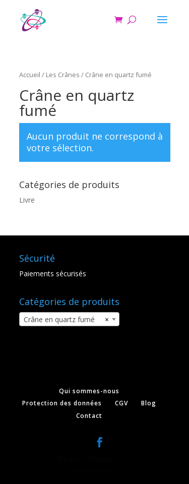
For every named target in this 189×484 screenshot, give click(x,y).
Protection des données (62, 403)
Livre (27, 200)
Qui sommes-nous (89, 391)
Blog (148, 403)
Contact (89, 415)
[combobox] (69, 319)
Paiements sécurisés (52, 273)
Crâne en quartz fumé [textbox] (66, 320)
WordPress (94, 470)
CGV (121, 403)
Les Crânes (63, 74)
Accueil (29, 74)
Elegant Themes (87, 458)
